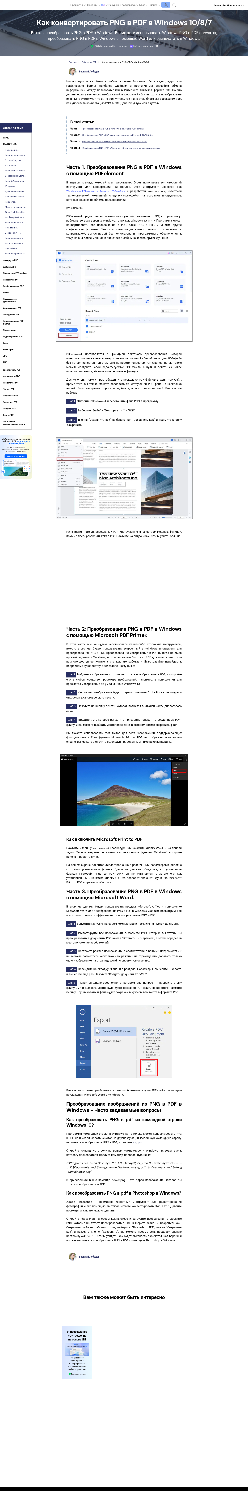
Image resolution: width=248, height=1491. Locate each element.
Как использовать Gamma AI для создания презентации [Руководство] (14, 238)
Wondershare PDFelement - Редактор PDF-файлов (103, 195)
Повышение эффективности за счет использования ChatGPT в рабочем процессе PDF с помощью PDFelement (15, 150)
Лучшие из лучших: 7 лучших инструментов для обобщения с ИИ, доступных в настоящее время (15, 191)
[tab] (16, 138)
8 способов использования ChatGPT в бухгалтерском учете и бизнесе (15, 165)
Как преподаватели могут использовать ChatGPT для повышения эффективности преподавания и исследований (15, 155)
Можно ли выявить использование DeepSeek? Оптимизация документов (15, 207)
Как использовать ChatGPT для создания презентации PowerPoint (14, 243)
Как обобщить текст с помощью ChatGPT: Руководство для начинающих (15, 181)
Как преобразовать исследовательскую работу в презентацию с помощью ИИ (15, 253)
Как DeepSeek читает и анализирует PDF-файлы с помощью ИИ (16, 217)
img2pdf (138, 1146)
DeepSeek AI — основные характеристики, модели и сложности (15, 233)
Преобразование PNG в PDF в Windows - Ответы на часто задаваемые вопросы (130, 149)
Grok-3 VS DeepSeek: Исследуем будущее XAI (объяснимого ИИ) (15, 212)
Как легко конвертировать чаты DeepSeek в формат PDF (13, 202)
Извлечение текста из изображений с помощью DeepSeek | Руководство (16, 196)
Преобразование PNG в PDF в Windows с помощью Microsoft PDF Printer (125, 135)
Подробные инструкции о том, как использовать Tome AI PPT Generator (14, 248)
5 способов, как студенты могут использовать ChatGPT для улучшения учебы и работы (15, 160)
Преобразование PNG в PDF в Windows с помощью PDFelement (119, 128)
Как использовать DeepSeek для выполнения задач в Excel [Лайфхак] (15, 222)
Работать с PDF (93, 62)
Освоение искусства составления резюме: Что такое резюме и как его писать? (15, 176)
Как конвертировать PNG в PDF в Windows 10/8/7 (136, 62)
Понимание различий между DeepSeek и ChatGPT (16, 227)
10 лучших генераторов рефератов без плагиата (12, 186)
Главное (74, 62)
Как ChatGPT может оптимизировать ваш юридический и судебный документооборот (15, 170)
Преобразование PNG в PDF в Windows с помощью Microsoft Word (122, 141)
